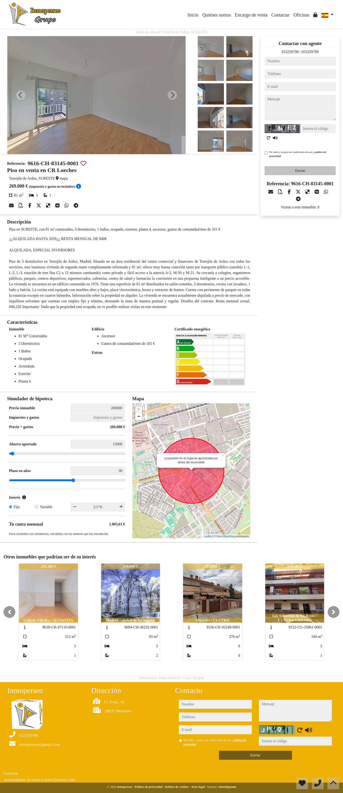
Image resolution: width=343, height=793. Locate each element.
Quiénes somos (216, 14)
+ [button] (138, 409)
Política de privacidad (149, 787)
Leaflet (208, 536)
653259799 (290, 52)
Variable (46, 507)
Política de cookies (177, 787)
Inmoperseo (125, 787)
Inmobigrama (227, 787)
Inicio (193, 14)
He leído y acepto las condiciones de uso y (297, 154)
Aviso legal (198, 787)
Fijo (17, 507)
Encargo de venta (251, 14)
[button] (9, 612)
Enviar (300, 171)
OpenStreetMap (225, 536)
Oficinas (301, 14)
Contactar (280, 14)
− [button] (138, 416)
